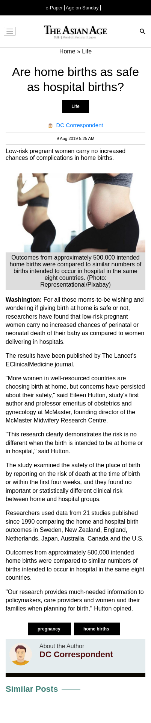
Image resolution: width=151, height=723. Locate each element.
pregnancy (50, 629)
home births (96, 629)
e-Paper (54, 8)
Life (75, 106)
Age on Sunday (82, 8)
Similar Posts (32, 689)
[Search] (142, 32)
